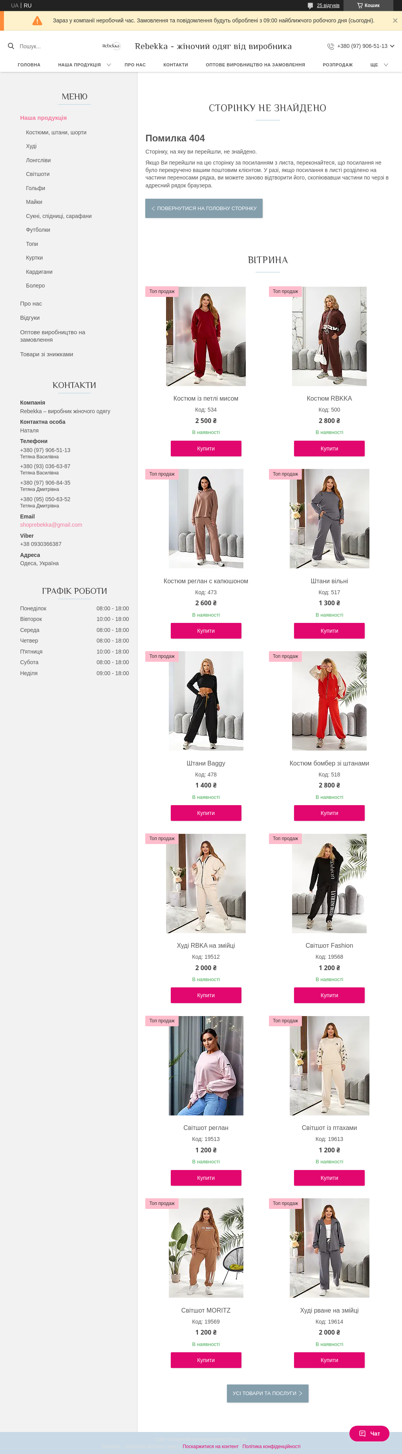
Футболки (38, 230)
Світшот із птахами (329, 1127)
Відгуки (30, 317)
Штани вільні (329, 581)
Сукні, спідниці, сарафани (58, 216)
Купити (206, 448)
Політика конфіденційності (272, 1446)
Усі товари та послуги (264, 1393)
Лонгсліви (38, 160)
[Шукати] (11, 46)
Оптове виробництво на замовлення (255, 64)
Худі (31, 146)
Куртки (34, 258)
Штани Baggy (205, 763)
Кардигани (39, 272)
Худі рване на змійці (329, 1310)
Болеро (35, 285)
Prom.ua (238, 1439)
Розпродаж (338, 64)
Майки (34, 202)
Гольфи (35, 188)
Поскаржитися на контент (210, 1446)
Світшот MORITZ (205, 1310)
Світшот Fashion (329, 945)
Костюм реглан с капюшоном (206, 581)
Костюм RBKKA (329, 398)
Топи (32, 244)
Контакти (175, 64)
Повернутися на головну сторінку (206, 208)
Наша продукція (79, 64)
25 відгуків (328, 5)
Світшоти (37, 174)
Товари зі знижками (46, 354)
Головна (29, 64)
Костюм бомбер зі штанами (329, 763)
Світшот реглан (205, 1127)
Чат (369, 1433)
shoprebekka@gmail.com (51, 525)
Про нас (135, 64)
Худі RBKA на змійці (206, 945)
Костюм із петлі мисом (206, 398)
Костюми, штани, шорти (56, 132)
